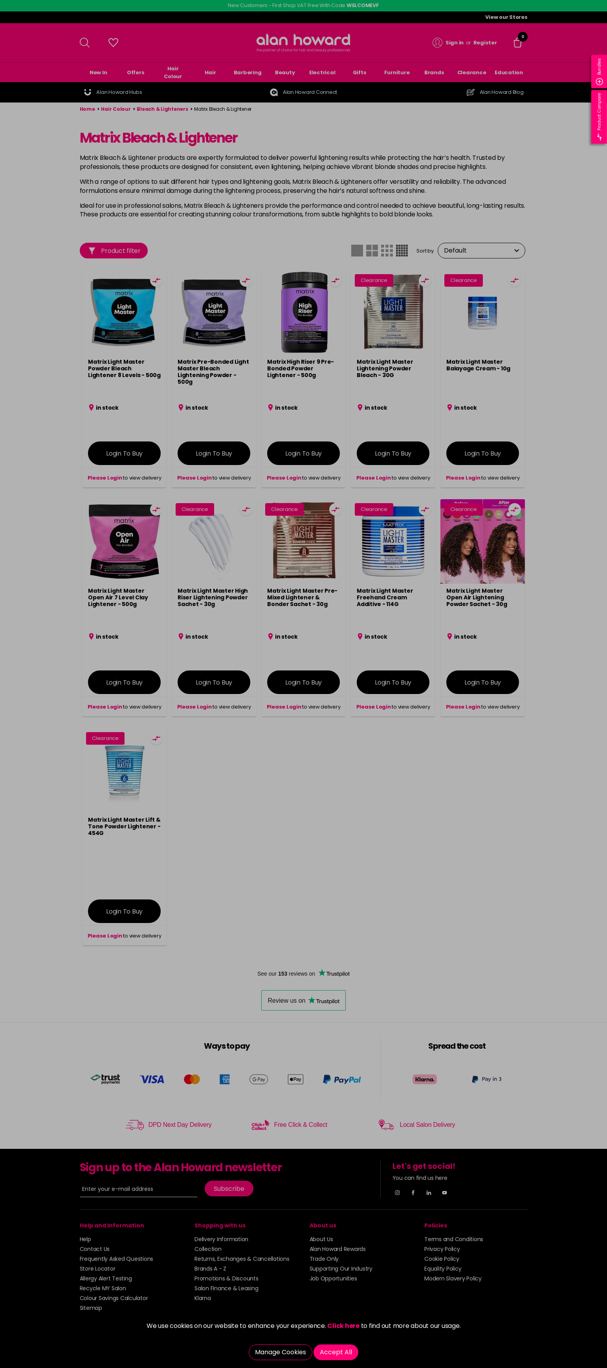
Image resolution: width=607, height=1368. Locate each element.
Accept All (336, 1352)
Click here (343, 1325)
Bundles (599, 71)
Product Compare (599, 117)
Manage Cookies (280, 1352)
